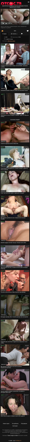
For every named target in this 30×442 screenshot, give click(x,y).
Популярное (24, 423)
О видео (4, 33)
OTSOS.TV (18, 440)
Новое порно (6, 423)
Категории (15, 426)
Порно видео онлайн (13, 435)
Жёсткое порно (11, 41)
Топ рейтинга (15, 423)
